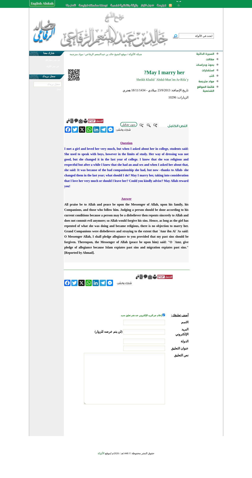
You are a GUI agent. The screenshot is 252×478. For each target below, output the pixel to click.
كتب (211, 75)
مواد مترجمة (206, 81)
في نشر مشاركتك (52, 60)
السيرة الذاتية (205, 53)
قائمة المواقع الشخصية (205, 88)
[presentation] (158, 419)
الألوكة (101, 453)
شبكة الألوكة (135, 54)
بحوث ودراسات (205, 64)
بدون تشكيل (128, 124)
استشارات (208, 70)
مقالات (210, 59)
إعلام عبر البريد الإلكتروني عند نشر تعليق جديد (141, 315)
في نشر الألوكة (52, 66)
